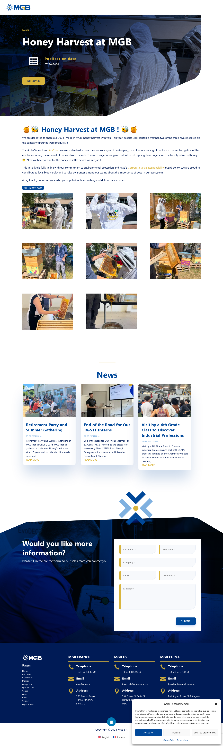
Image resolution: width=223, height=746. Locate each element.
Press (24, 697)
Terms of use (182, 740)
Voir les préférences (205, 732)
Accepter (149, 732)
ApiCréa (53, 150)
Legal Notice (27, 704)
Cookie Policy (169, 740)
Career (25, 690)
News (25, 30)
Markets (25, 680)
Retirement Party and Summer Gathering (46, 427)
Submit (185, 621)
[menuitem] (103, 737)
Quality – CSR (28, 687)
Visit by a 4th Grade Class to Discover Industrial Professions (163, 430)
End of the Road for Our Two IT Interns (107, 427)
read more (32, 459)
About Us (26, 674)
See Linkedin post (33, 187)
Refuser (176, 732)
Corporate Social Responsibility (146, 167)
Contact (25, 700)
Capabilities (27, 677)
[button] (216, 703)
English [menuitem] (105, 737)
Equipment (27, 684)
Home (25, 671)
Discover (33, 80)
